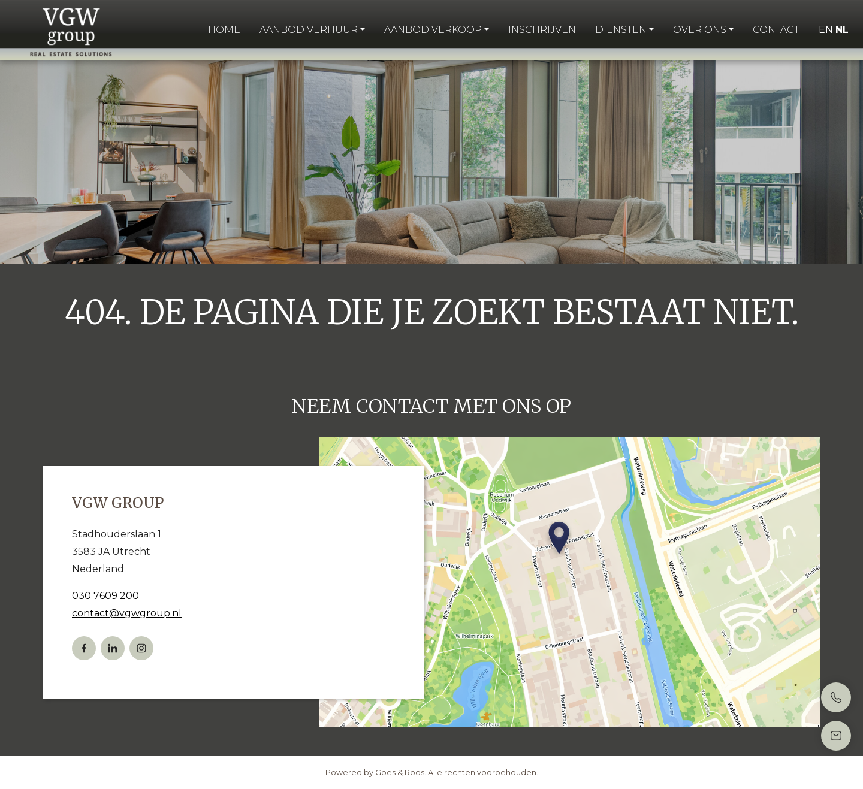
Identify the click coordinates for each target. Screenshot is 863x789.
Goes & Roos (399, 772)
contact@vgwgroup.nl (127, 613)
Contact (776, 29)
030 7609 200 (105, 595)
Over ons (699, 29)
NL (842, 29)
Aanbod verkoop (433, 29)
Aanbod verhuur (308, 29)
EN (826, 29)
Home (224, 29)
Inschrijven (542, 29)
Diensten (621, 29)
